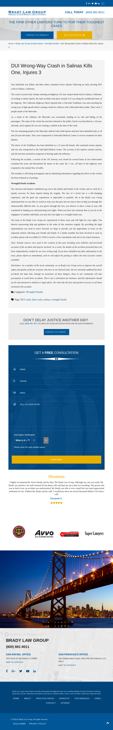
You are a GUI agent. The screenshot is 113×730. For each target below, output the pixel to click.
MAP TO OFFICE (15, 662)
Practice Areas (45, 698)
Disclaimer (19, 724)
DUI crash (25, 299)
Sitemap (65, 703)
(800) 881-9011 (95, 12)
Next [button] (101, 492)
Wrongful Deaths (34, 292)
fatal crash (36, 299)
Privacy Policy (37, 724)
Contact (51, 703)
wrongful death (57, 299)
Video (98, 698)
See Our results (76, 35)
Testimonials (82, 698)
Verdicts (64, 698)
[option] (56, 492)
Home (16, 698)
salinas (46, 299)
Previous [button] (11, 492)
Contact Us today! (37, 35)
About (27, 698)
